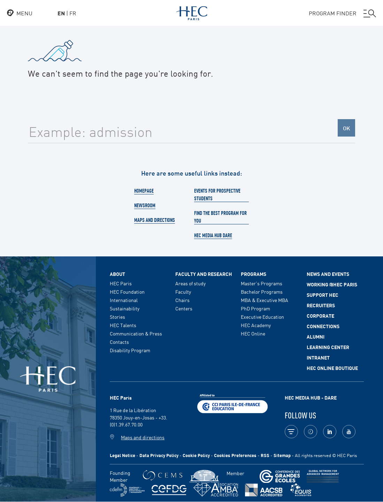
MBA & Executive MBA (264, 299)
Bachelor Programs (262, 291)
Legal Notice (122, 455)
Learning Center (328, 346)
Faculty (183, 291)
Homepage (144, 190)
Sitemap (282, 455)
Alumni (315, 336)
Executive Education (262, 316)
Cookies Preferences (235, 455)
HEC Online (253, 333)
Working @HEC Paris (332, 284)
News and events (328, 273)
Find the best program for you (220, 216)
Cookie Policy (196, 455)
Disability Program (130, 350)
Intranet (318, 357)
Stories (117, 316)
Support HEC (322, 294)
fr (72, 13)
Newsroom (144, 205)
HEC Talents (123, 325)
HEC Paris (121, 283)
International (124, 299)
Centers (183, 308)
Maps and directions (154, 219)
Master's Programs (261, 283)
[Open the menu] (19, 13)
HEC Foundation (127, 291)
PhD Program (255, 308)
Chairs (182, 299)
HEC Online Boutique (332, 367)
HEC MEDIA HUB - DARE (311, 397)
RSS (265, 455)
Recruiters (321, 305)
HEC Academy (256, 325)
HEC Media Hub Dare (213, 235)
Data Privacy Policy (158, 455)
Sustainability (124, 308)
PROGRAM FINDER (342, 13)
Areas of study (190, 283)
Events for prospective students (217, 194)
